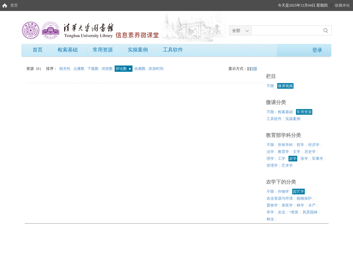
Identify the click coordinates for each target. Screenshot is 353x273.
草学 (270, 212)
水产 (312, 205)
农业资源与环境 (280, 198)
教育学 (283, 152)
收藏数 (140, 68)
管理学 (272, 165)
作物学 (283, 191)
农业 (281, 212)
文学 (296, 152)
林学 (300, 205)
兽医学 (287, 205)
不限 (270, 86)
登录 (317, 50)
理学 (270, 158)
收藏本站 (342, 5)
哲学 (300, 145)
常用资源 (103, 49)
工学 (281, 158)
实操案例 (138, 49)
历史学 (310, 152)
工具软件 (173, 49)
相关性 (65, 68)
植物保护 (304, 198)
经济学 (313, 145)
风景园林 (310, 212)
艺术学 (287, 165)
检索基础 (68, 49)
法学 (270, 152)
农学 (293, 158)
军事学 (317, 158)
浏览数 (107, 68)
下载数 (93, 68)
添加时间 (156, 68)
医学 (304, 158)
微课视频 (285, 86)
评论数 (123, 68)
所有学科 (285, 145)
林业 (270, 219)
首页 (14, 5)
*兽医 (293, 212)
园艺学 (298, 191)
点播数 (79, 68)
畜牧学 (272, 205)
